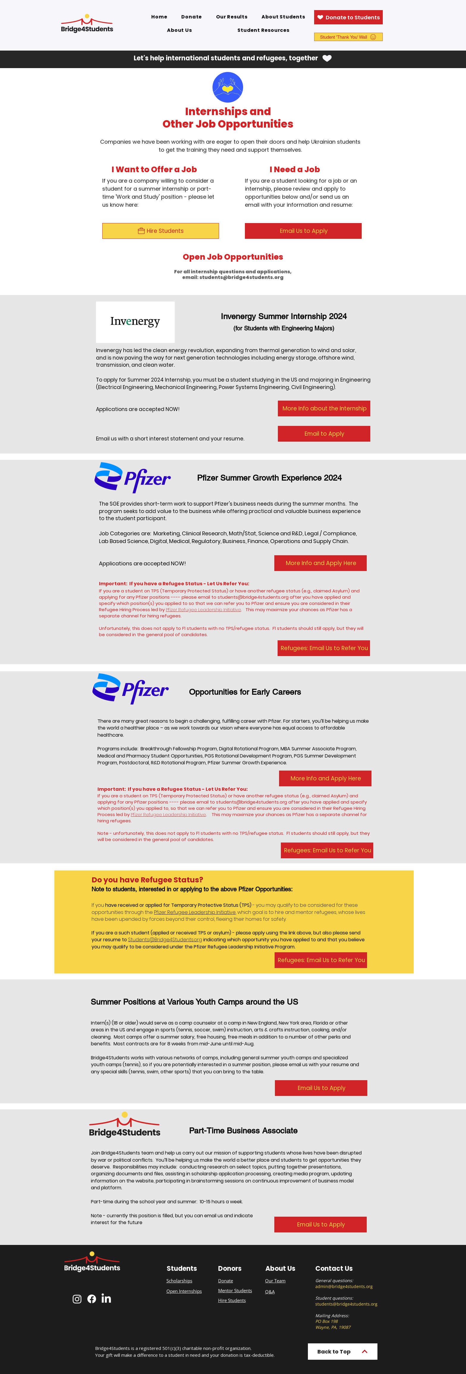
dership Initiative (216, 912)
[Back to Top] (342, 1351)
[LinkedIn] (106, 1299)
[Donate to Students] (348, 17)
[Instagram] (77, 1299)
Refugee (177, 912)
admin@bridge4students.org (344, 1286)
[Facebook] (91, 1299)
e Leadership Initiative (182, 814)
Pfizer (160, 912)
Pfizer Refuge (145, 814)
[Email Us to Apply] (303, 231)
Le (191, 912)
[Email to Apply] (324, 434)
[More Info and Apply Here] (320, 563)
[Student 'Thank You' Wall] (348, 37)
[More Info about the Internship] (324, 408)
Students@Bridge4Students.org (165, 939)
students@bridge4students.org (241, 277)
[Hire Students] (160, 231)
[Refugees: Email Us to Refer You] (324, 648)
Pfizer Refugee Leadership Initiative (203, 609)
